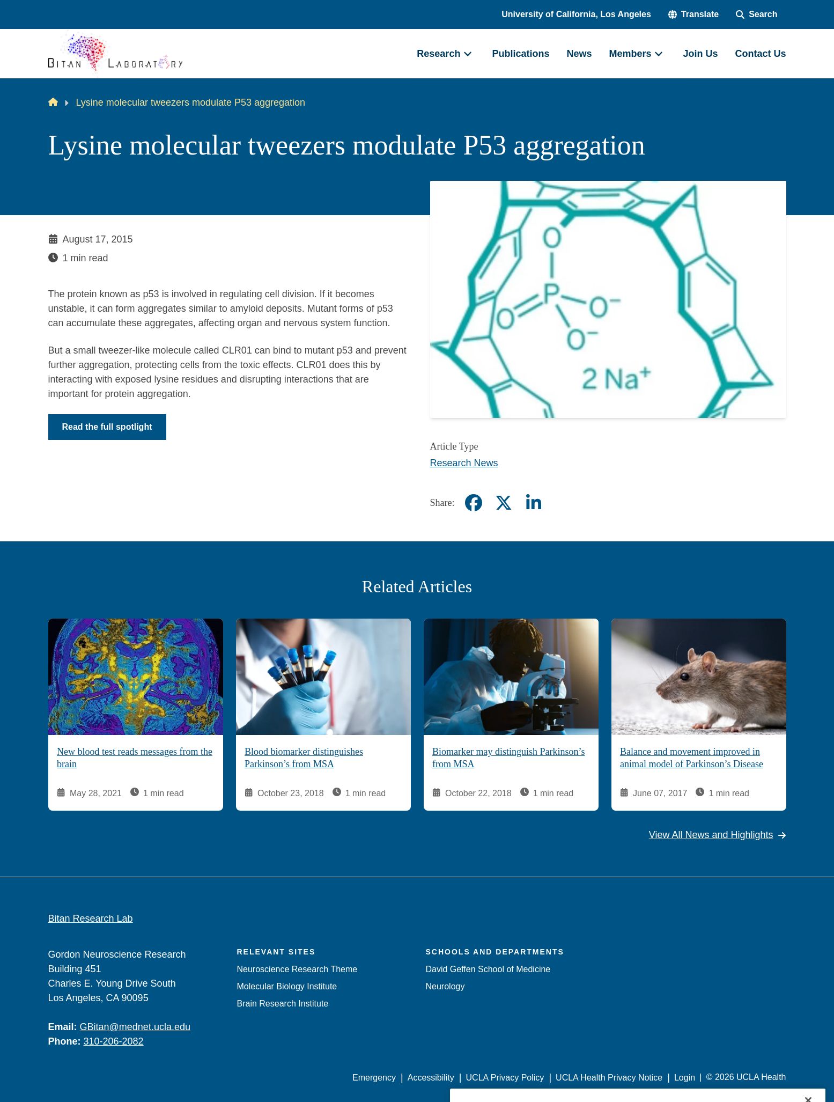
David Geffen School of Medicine (488, 969)
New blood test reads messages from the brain (134, 758)
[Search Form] (756, 14)
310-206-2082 (114, 1041)
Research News (464, 463)
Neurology (445, 986)
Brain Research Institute (283, 1003)
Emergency (374, 1077)
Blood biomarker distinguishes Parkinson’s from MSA (304, 758)
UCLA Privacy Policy (505, 1077)
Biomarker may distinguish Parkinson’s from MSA (508, 758)
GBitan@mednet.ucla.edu (135, 1027)
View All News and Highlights (717, 835)
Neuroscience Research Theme (297, 969)
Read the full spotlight (107, 426)
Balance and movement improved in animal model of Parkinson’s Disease (691, 758)
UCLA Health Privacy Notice (609, 1077)
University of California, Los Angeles (576, 14)
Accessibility (431, 1077)
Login (684, 1077)
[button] (693, 14)
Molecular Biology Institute (287, 986)
